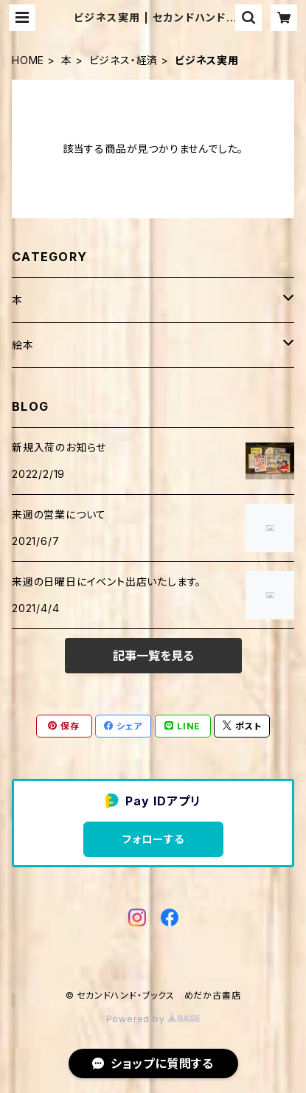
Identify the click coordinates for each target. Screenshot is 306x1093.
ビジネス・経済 (124, 60)
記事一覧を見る (153, 655)
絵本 (23, 345)
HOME (28, 60)
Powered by (153, 1018)
